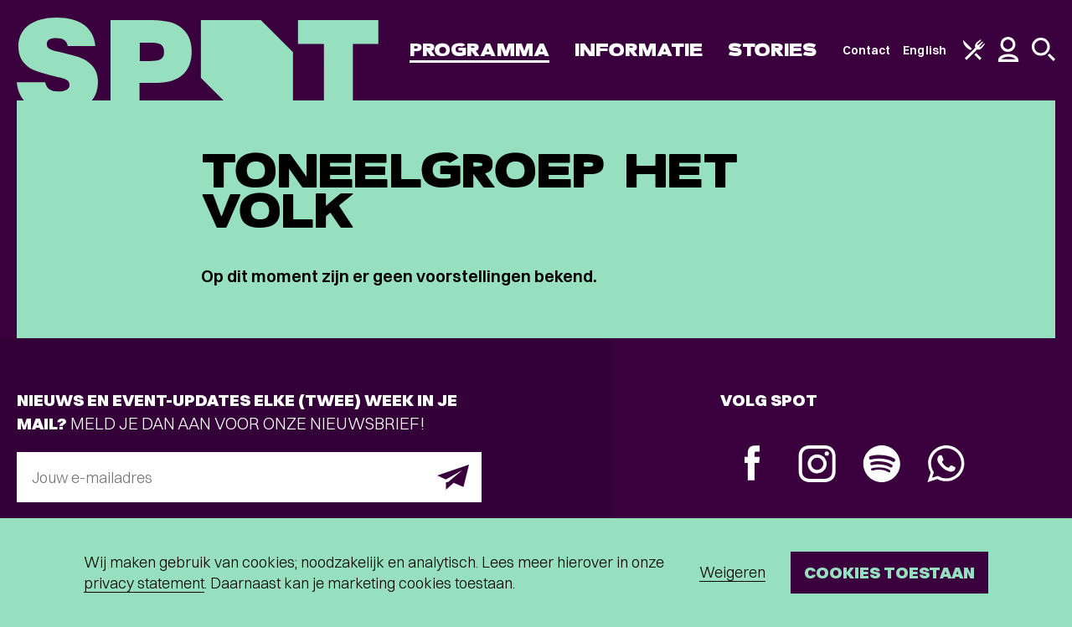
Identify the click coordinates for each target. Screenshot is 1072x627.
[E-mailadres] (249, 477)
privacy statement (144, 583)
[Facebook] (752, 465)
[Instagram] (817, 466)
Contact (867, 50)
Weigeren (732, 572)
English (924, 50)
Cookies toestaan (889, 572)
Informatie (639, 50)
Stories (772, 50)
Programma (479, 50)
